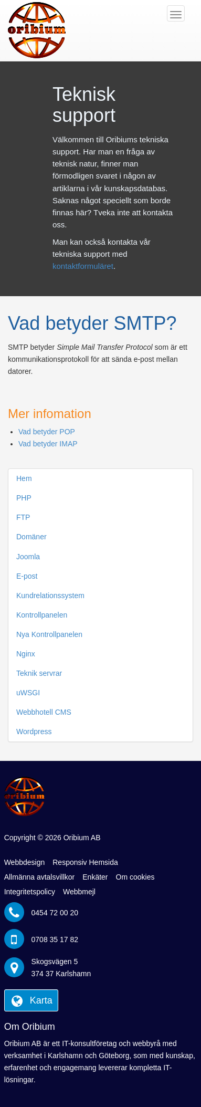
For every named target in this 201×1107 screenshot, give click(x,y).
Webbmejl (79, 891)
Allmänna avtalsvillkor (39, 877)
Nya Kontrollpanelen (49, 634)
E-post (26, 576)
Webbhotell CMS (43, 712)
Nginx (25, 654)
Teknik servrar (39, 673)
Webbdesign (24, 862)
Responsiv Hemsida (85, 862)
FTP (23, 517)
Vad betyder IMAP (48, 444)
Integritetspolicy (29, 891)
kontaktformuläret (82, 266)
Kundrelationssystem (50, 595)
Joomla (28, 556)
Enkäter (95, 877)
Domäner (31, 536)
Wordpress (33, 731)
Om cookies (135, 877)
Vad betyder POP (46, 431)
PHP (23, 498)
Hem (24, 478)
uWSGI (28, 692)
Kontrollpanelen (41, 615)
